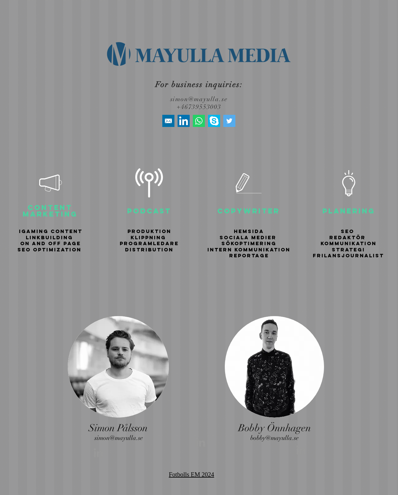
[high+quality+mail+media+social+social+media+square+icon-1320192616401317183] (168, 121)
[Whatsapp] (199, 121)
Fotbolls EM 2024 (191, 474)
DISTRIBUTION (149, 249)
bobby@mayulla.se (274, 438)
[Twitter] (229, 121)
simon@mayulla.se (199, 99)
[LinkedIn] (184, 121)
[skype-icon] (214, 121)
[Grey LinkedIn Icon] (98, 452)
